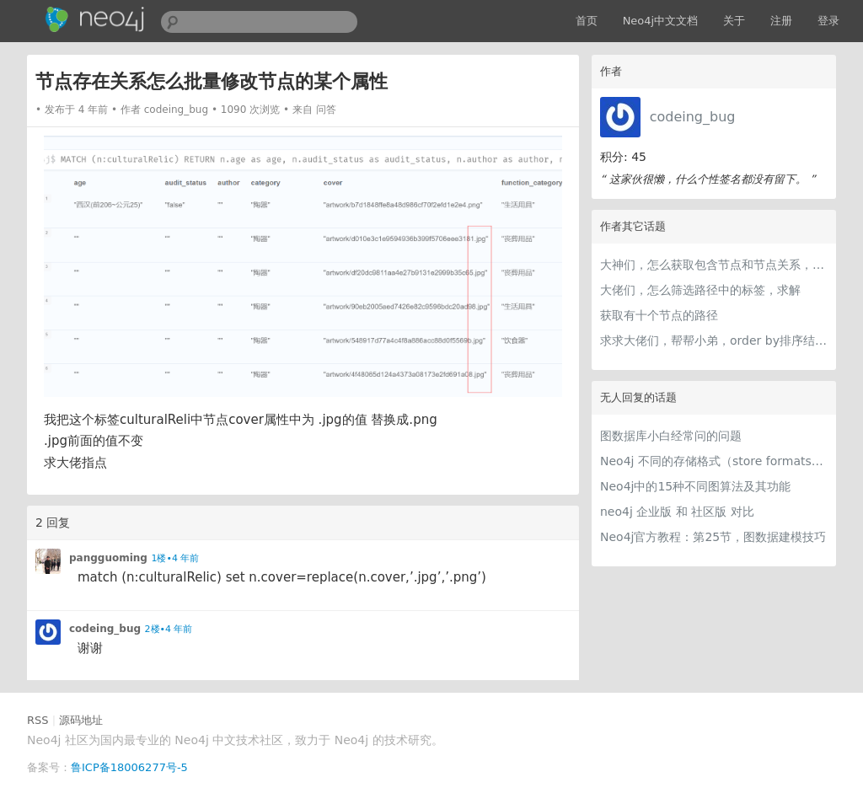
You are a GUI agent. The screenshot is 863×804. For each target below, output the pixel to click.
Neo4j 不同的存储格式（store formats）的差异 (714, 461)
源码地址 (81, 720)
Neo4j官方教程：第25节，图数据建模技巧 (713, 537)
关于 (734, 20)
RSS (38, 720)
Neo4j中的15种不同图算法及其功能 (695, 486)
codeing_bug (693, 117)
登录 (828, 20)
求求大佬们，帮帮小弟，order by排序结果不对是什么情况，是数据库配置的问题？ (714, 340)
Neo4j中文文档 (661, 20)
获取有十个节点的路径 (659, 315)
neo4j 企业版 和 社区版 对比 (677, 511)
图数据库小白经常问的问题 (671, 435)
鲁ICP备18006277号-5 (129, 767)
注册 (781, 20)
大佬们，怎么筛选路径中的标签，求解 (700, 290)
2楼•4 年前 (169, 629)
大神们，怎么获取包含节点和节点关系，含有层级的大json (714, 264)
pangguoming (108, 558)
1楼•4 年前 (175, 558)
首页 (587, 20)
